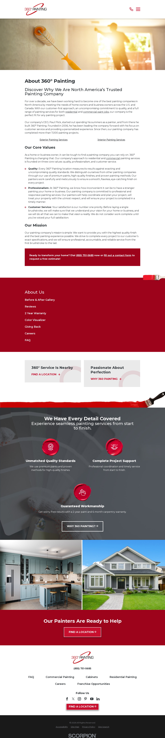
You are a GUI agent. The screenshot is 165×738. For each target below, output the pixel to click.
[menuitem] (82, 300)
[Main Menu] (138, 9)
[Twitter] (73, 698)
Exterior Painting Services (53, 139)
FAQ (31, 677)
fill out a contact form (117, 255)
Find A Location (82, 632)
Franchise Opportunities (93, 684)
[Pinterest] (85, 698)
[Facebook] (67, 698)
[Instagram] (79, 698)
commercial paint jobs (96, 111)
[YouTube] (91, 698)
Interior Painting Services (111, 139)
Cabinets (92, 677)
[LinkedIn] (98, 698)
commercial (113, 158)
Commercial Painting (60, 677)
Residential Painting (123, 677)
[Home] (36, 9)
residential (71, 111)
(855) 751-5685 (85, 255)
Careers (60, 684)
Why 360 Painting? (82, 526)
